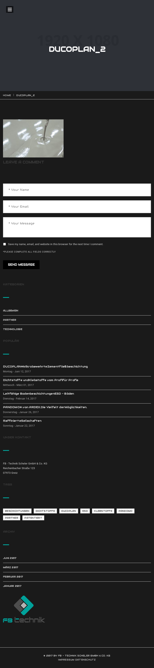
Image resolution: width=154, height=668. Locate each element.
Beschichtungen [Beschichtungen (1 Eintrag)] (17, 511)
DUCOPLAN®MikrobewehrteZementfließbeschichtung (45, 366)
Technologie (12, 329)
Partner (9, 320)
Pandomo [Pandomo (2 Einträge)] (126, 511)
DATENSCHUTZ (85, 659)
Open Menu (9, 9)
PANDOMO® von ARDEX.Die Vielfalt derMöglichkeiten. (45, 407)
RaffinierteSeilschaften (22, 421)
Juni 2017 (9, 558)
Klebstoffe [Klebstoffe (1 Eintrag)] (103, 511)
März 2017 (10, 567)
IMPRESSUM (66, 659)
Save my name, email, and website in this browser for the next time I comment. (55, 244)
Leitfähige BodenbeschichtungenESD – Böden (38, 393)
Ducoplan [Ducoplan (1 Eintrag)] (68, 511)
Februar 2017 (13, 576)
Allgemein (10, 310)
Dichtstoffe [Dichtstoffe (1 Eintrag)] (45, 511)
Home (7, 95)
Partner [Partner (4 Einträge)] (11, 517)
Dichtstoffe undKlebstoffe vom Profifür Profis (40, 380)
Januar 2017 (12, 586)
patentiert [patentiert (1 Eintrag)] (33, 517)
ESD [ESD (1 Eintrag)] (85, 511)
